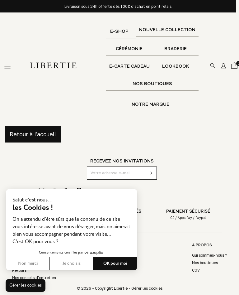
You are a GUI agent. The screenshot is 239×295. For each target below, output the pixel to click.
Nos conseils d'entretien (34, 277)
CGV (196, 270)
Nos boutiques (152, 83)
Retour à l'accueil (33, 134)
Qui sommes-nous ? (209, 255)
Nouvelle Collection (167, 29)
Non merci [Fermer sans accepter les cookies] (28, 263)
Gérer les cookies (146, 288)
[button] (25, 285)
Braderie (175, 48)
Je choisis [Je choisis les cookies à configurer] (72, 263)
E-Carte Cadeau (129, 66)
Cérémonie (129, 48)
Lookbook (175, 66)
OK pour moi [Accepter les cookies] (115, 263)
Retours (19, 270)
